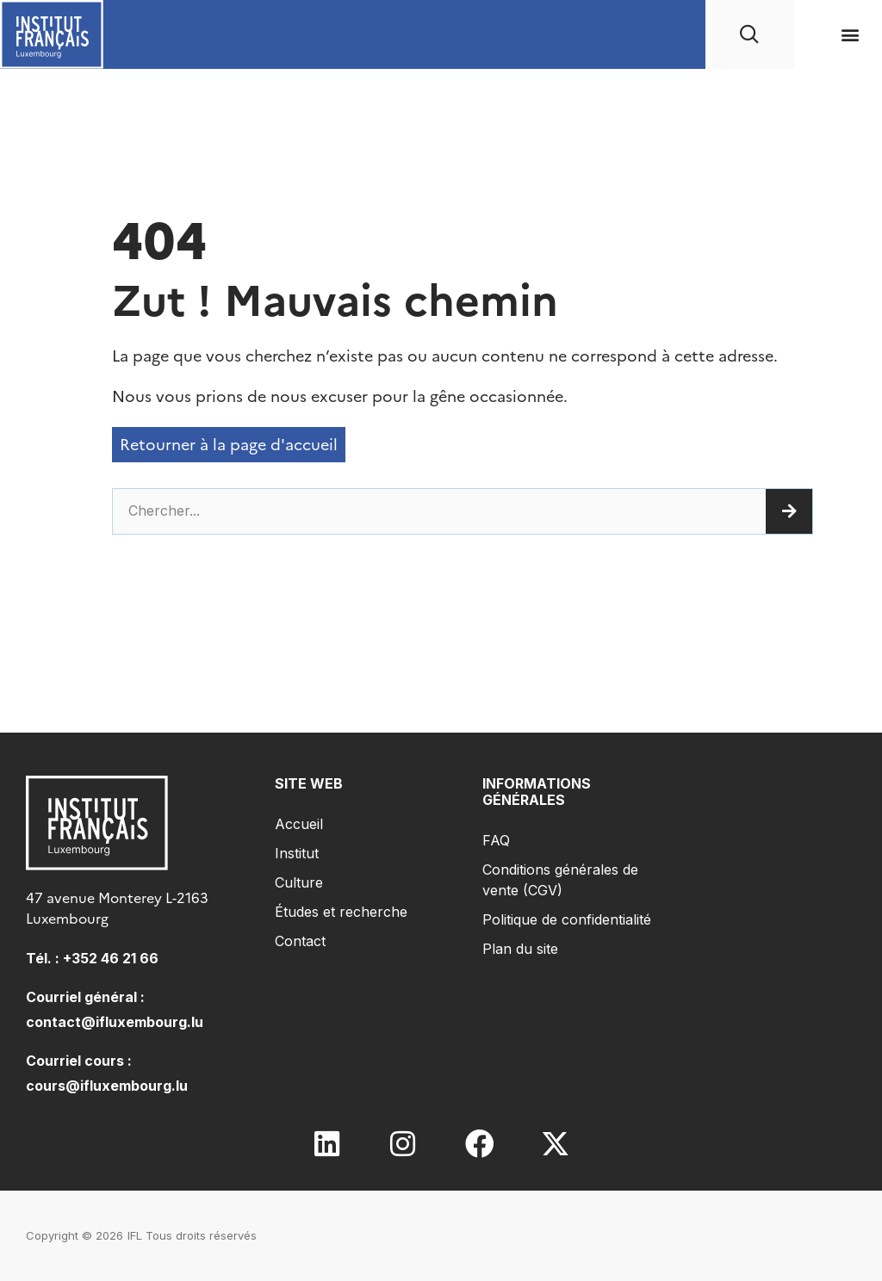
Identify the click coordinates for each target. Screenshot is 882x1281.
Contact (300, 941)
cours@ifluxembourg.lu (107, 1085)
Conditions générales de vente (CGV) (560, 880)
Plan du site (520, 948)
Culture (299, 882)
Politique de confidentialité (566, 919)
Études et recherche (341, 911)
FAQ (496, 840)
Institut (297, 853)
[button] (850, 35)
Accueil (299, 823)
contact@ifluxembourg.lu (114, 1021)
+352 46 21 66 (110, 958)
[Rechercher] (789, 511)
